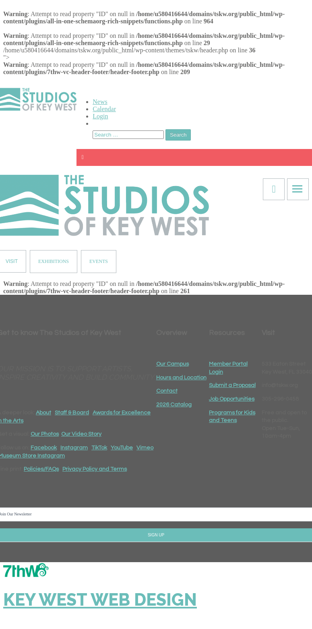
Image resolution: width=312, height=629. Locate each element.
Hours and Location (181, 378)
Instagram (74, 448)
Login (100, 116)
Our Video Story (81, 434)
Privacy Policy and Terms (94, 469)
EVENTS (98, 261)
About (43, 413)
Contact (167, 391)
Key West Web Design (100, 600)
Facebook (44, 448)
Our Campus (172, 364)
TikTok (99, 448)
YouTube (122, 448)
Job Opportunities (231, 399)
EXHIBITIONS (53, 261)
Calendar (104, 109)
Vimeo (144, 448)
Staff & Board (72, 413)
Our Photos (45, 434)
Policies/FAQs (41, 469)
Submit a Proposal (232, 385)
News (100, 101)
